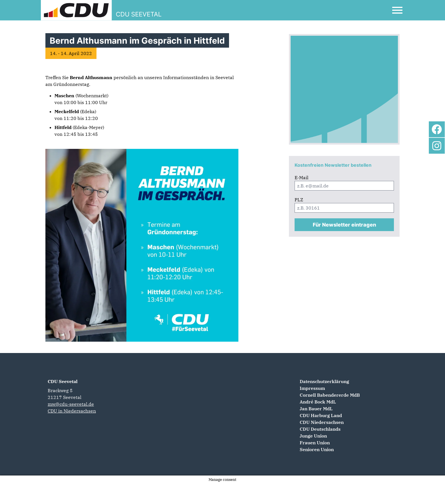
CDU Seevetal (62, 381)
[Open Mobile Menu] (397, 10)
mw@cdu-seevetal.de (71, 404)
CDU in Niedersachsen (72, 411)
